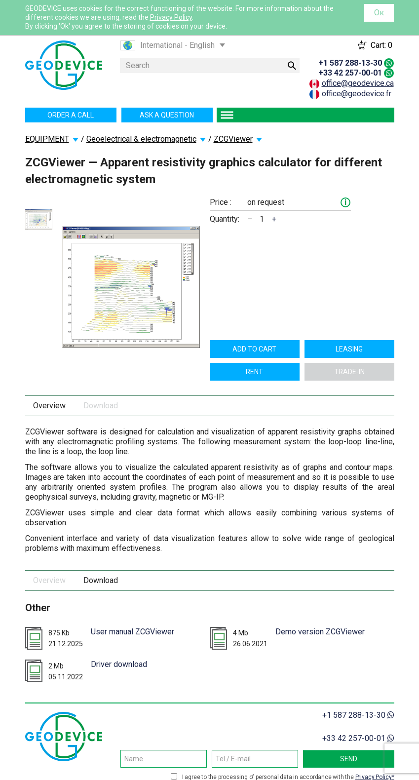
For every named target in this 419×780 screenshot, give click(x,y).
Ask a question (167, 115)
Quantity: (224, 219)
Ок (379, 12)
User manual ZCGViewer (132, 631)
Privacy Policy (171, 17)
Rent (254, 372)
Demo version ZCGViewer (320, 631)
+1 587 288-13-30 (350, 63)
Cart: (381, 45)
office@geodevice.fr (356, 93)
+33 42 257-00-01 (350, 73)
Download (100, 405)
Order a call (70, 115)
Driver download (119, 664)
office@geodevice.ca (358, 83)
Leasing (349, 349)
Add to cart (254, 349)
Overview (49, 405)
